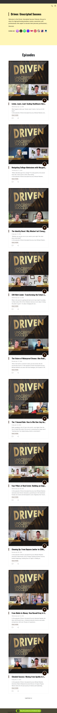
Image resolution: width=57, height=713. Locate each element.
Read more (15, 115)
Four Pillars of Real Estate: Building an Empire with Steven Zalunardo (29, 486)
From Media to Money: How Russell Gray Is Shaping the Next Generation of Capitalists (29, 613)
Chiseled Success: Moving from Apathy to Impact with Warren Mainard (29, 676)
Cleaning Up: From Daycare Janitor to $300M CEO (29, 549)
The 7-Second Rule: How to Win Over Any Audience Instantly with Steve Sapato (29, 422)
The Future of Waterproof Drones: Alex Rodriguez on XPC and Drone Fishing (29, 358)
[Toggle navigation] (55, 5)
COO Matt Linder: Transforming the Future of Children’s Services (29, 295)
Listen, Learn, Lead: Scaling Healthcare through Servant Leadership (29, 104)
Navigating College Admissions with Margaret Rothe (29, 167)
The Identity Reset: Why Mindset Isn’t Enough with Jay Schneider (29, 231)
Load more (28, 698)
